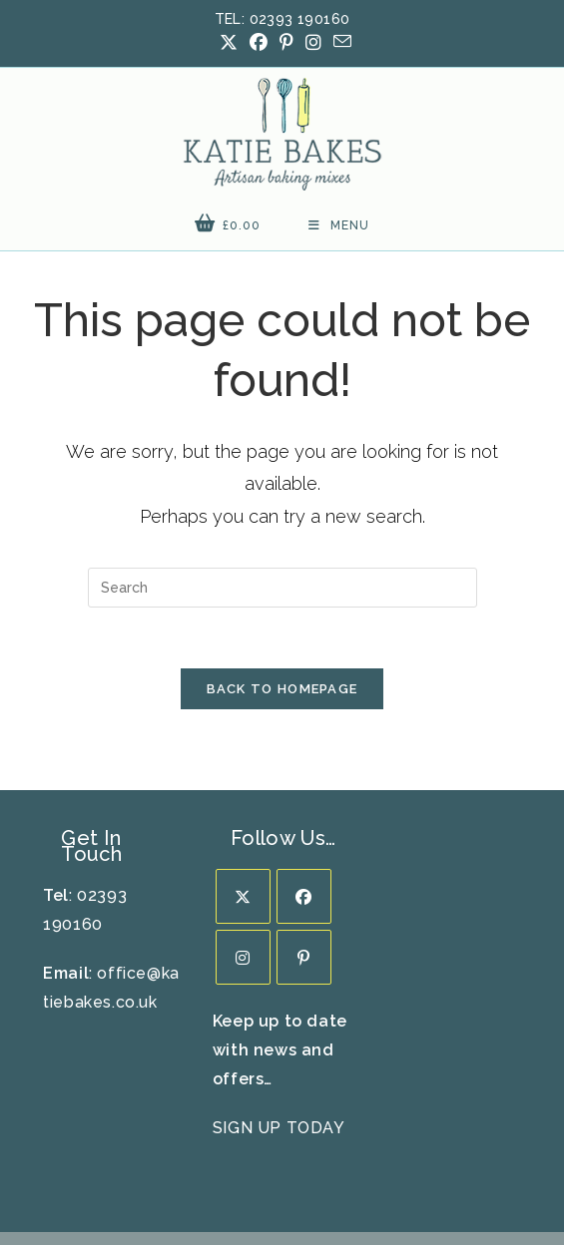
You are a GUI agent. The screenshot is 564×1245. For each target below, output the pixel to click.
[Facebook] (304, 812)
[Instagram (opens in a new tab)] (313, 43)
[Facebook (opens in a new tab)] (259, 43)
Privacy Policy (410, 1175)
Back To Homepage (282, 605)
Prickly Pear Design (324, 1218)
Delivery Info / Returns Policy (194, 1175)
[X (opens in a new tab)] (229, 43)
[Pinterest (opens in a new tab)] (286, 43)
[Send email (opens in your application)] (339, 42)
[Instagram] (243, 873)
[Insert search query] (282, 504)
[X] (243, 812)
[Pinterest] (304, 873)
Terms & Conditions (282, 1189)
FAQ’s (328, 1175)
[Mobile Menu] (338, 142)
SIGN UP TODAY (279, 1043)
